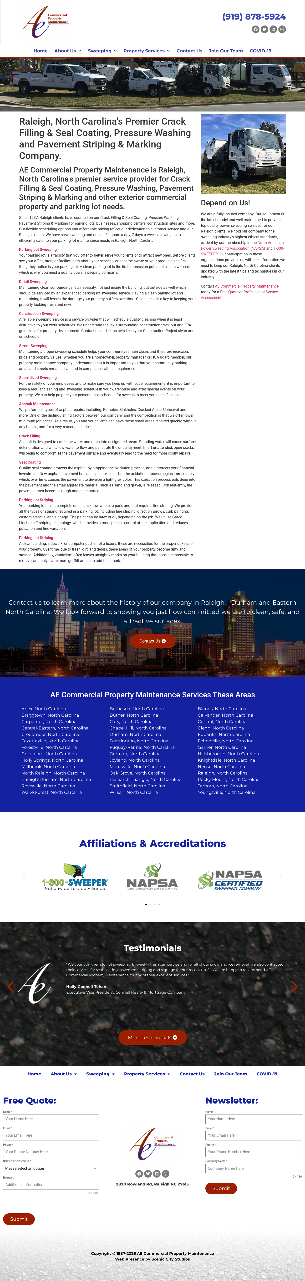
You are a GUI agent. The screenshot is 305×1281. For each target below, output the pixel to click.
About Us (67, 51)
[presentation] (33, 1204)
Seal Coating (30, 462)
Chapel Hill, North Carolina (138, 728)
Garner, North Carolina (222, 747)
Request (8, 1177)
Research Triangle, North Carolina (146, 779)
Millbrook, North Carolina (48, 766)
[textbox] (46, 1168)
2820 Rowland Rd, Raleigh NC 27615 (152, 1184)
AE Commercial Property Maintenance (247, 286)
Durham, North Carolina (135, 734)
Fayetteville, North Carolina (50, 741)
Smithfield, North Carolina (137, 786)
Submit (19, 1219)
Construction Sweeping (39, 313)
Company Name (216, 1161)
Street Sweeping (33, 346)
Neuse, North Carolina (221, 766)
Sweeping (102, 51)
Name (7, 1112)
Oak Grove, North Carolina (138, 773)
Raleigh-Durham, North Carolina (56, 779)
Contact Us (189, 51)
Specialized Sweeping (38, 377)
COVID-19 (260, 51)
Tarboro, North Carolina (223, 786)
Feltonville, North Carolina (226, 741)
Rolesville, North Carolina (48, 786)
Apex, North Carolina (43, 708)
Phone (8, 1144)
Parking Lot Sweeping (38, 249)
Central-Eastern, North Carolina (55, 728)
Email (7, 1128)
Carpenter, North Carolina (49, 721)
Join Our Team (226, 51)
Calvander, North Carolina (225, 715)
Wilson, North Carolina (134, 792)
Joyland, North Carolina (135, 760)
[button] (23, 877)
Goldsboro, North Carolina (49, 753)
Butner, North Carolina (134, 715)
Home (41, 51)
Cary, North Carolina (131, 721)
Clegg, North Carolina (221, 728)
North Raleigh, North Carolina (53, 773)
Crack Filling (29, 436)
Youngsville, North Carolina (227, 792)
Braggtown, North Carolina (50, 715)
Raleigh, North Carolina (223, 773)
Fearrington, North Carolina (139, 741)
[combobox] (51, 1168)
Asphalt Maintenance (37, 404)
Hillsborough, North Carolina (228, 753)
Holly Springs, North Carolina (52, 760)
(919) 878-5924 (254, 16)
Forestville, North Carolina (49, 747)
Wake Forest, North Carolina (51, 792)
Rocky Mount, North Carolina (229, 779)
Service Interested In (17, 1161)
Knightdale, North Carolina (226, 760)
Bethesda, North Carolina (137, 708)
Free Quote (229, 292)
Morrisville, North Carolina (137, 766)
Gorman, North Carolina (135, 753)
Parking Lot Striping (36, 500)
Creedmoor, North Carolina (50, 734)
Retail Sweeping (33, 281)
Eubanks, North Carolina (224, 734)
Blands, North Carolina (222, 708)
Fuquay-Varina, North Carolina (142, 747)
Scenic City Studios (171, 1259)
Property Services (146, 51)
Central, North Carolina (222, 721)
